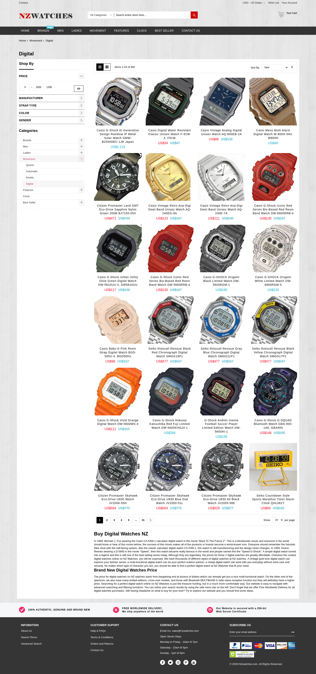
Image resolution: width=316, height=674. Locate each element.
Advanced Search (31, 643)
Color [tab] (24, 113)
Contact (23, 2)
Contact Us (96, 650)
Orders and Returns (101, 643)
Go (78, 88)
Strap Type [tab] (28, 105)
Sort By (255, 67)
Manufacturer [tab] (31, 98)
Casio (139, 541)
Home (22, 40)
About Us (26, 630)
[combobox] (152, 15)
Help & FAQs (98, 630)
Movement (36, 40)
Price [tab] (23, 76)
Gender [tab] (25, 120)
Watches (130, 533)
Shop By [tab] (26, 64)
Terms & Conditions (101, 637)
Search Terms (29, 637)
